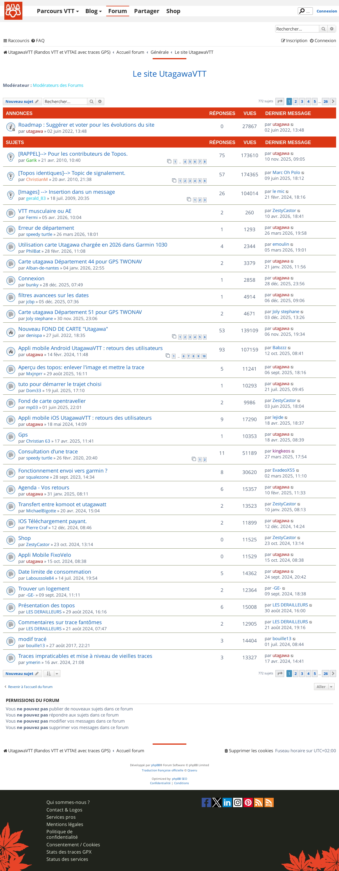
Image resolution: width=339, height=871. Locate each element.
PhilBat (33, 251)
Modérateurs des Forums (58, 85)
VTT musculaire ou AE (44, 210)
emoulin (281, 244)
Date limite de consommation (54, 571)
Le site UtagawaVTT (169, 74)
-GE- (30, 595)
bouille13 (35, 645)
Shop (173, 11)
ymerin (33, 662)
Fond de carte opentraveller (52, 400)
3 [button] (302, 101)
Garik (31, 160)
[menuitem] (38, 41)
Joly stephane (39, 318)
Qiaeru (192, 770)
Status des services (67, 859)
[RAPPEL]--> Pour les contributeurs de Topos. (73, 153)
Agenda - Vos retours (43, 487)
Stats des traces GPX (68, 852)
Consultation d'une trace (48, 451)
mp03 (32, 407)
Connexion (327, 11)
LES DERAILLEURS (44, 612)
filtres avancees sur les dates (53, 295)
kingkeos (281, 451)
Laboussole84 (40, 578)
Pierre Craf (36, 527)
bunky (32, 285)
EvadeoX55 (284, 470)
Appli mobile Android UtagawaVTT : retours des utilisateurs (90, 347)
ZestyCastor (284, 210)
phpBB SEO (179, 779)
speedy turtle (39, 234)
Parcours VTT (56, 11)
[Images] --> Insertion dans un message (66, 191)
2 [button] (296, 101)
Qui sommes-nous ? (68, 802)
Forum (117, 11)
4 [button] (308, 101)
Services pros (61, 817)
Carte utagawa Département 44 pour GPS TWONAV (80, 261)
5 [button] (315, 101)
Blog (91, 11)
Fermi (32, 217)
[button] (279, 101)
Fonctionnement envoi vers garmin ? (62, 470)
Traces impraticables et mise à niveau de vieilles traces (85, 655)
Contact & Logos (64, 810)
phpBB (155, 765)
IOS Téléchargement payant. (52, 521)
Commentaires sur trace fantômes (60, 622)
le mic (278, 191)
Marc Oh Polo (286, 172)
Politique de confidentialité (62, 834)
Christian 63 (38, 441)
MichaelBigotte (41, 510)
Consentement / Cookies (73, 844)
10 (204, 356)
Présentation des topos (46, 605)
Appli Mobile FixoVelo (44, 554)
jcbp (30, 301)
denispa (34, 335)
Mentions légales (64, 824)
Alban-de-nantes (42, 268)
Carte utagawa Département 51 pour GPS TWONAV (80, 311)
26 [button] (326, 101)
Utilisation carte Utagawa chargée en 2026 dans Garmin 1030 (92, 244)
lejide (278, 417)
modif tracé (32, 638)
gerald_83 (36, 198)
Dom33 (33, 390)
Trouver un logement (43, 588)
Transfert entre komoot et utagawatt (62, 504)
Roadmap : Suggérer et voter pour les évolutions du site (86, 124)
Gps (23, 434)
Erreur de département (46, 227)
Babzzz (279, 347)
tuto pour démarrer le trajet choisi (60, 383)
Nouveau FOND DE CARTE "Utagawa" (63, 328)
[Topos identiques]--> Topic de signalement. (71, 172)
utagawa (34, 131)
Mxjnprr (34, 373)
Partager (146, 11)
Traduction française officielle (162, 770)
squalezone (37, 477)
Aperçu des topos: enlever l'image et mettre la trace (81, 367)
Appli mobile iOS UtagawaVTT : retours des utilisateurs (85, 417)
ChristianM (37, 179)
